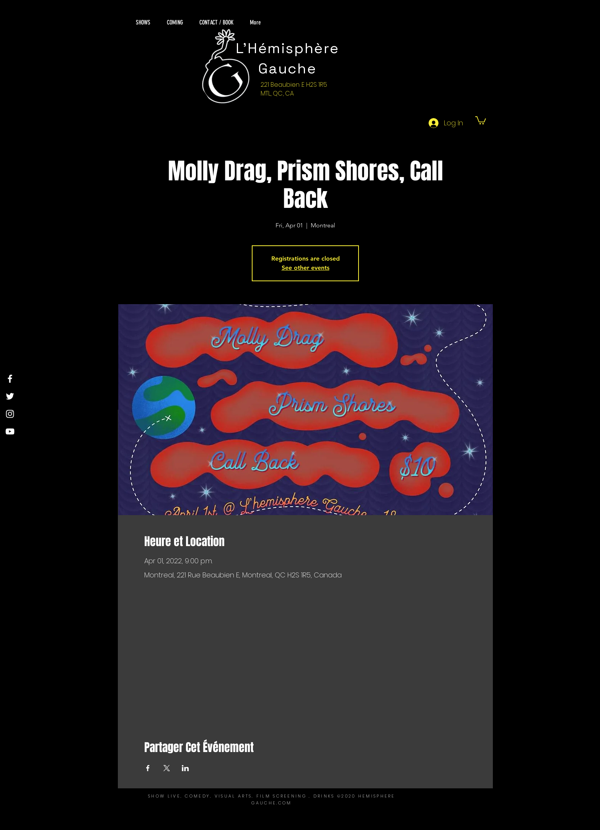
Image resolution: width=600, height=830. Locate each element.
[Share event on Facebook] (148, 768)
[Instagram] (10, 414)
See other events (305, 267)
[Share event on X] (166, 768)
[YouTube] (10, 431)
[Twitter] (10, 396)
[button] (480, 120)
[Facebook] (10, 378)
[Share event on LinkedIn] (185, 768)
